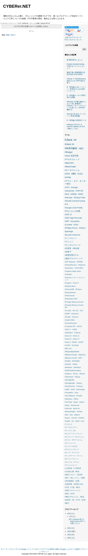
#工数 (72, 487)
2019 (69, 535)
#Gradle (68, 317)
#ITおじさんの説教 (72, 211)
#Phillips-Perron (71, 228)
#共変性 (68, 248)
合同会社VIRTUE (45, 23)
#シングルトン (71, 238)
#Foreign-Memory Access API (74, 306)
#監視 (82, 497)
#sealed (81, 418)
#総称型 (68, 500)
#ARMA (73, 194)
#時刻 (67, 494)
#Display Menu (70, 286)
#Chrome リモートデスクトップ (75, 279)
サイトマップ (6, 549)
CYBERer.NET (17, 6)
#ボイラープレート (72, 459)
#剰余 (77, 471)
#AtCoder (68, 198)
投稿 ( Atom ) (11, 35)
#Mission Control (71, 358)
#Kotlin (74, 342)
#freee (67, 405)
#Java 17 (76, 339)
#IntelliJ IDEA (70, 320)
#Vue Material (70, 396)
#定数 (77, 481)
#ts (73, 421)
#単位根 (76, 248)
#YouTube (68, 402)
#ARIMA (80, 262)
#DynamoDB (69, 289)
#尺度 (67, 487)
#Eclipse (78, 289)
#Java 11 (76, 336)
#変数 (83, 478)
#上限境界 (68, 468)
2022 (69, 513)
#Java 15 (68, 339)
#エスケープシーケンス (73, 434)
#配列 (67, 503)
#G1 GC (75, 310)
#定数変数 (68, 484)
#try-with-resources (72, 235)
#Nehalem (68, 367)
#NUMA (68, 361)
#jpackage (69, 231)
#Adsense (81, 265)
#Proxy (75, 374)
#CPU (67, 187)
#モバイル (68, 462)
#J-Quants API (70, 326)
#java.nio (76, 408)
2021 (69, 528)
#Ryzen (82, 374)
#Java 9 (68, 342)
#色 (73, 500)
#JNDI (74, 329)
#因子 (67, 478)
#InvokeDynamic (71, 323)
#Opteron (68, 374)
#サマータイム (77, 440)
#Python (82, 228)
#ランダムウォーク (73, 245)
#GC (81, 310)
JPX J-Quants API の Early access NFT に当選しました (77, 521)
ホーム (31, 31)
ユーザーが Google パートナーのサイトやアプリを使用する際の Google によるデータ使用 (45, 549)
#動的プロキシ (70, 475)
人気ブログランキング (73, 37)
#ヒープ (68, 452)
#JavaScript (69, 191)
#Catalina (68, 274)
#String (77, 377)
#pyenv (67, 418)
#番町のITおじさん (72, 497)
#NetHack (77, 367)
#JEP (67, 221)
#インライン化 (70, 430)
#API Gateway (70, 262)
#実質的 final (78, 484)
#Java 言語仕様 (71, 156)
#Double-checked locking (75, 201)
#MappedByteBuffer (72, 351)
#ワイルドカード (71, 465)
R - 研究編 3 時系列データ (76, 120)
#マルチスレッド (72, 159)
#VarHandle (80, 389)
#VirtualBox (69, 393)
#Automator (69, 268)
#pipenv (77, 415)
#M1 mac (68, 348)
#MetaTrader (70, 167)
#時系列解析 (71, 148)
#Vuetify (79, 396)
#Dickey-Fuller (79, 198)
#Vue (76, 393)
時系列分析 (25, 23)
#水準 (72, 494)
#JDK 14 (68, 214)
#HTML (68, 177)
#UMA (67, 389)
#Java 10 (68, 336)
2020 (69, 531)
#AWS (80, 194)
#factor (81, 402)
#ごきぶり (68, 424)
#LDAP (80, 342)
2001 (69, 538)
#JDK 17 (68, 329)
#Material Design (71, 355)
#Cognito (68, 283)
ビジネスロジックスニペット (9, 23)
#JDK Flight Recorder (73, 218)
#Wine (76, 399)
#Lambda (75, 345)
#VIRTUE (79, 191)
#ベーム (80, 456)
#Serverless (69, 377)
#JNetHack (69, 333)
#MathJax (82, 355)
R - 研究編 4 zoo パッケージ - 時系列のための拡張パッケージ (76, 89)
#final (67, 194)
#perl (66, 415)
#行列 (78, 500)
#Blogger (69, 152)
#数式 (78, 487)
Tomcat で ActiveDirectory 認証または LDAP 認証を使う (76, 81)
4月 (70, 516)
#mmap (79, 411)
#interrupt (68, 408)
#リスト (76, 462)
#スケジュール (70, 443)
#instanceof (75, 405)
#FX (66, 204)
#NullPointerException (73, 370)
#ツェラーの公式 (71, 446)
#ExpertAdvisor (70, 292)
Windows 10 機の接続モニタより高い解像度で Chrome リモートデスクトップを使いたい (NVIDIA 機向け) (76, 106)
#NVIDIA (68, 364)
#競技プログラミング (74, 258)
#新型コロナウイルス (73, 490)
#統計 (81, 148)
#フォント (69, 242)
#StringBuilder (70, 383)
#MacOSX (69, 163)
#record (74, 418)
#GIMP (67, 314)
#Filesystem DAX (71, 299)
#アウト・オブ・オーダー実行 (75, 182)
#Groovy (75, 317)
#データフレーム (72, 170)
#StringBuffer (69, 380)
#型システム (74, 478)
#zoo (82, 421)
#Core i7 (76, 283)
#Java (68, 139)
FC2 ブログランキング (73, 40)
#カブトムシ (79, 437)
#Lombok (68, 225)
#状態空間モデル (72, 255)
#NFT (80, 358)
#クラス (68, 440)
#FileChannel (69, 296)
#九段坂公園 (69, 471)
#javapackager (70, 411)
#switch (67, 421)
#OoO (76, 225)
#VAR (73, 389)
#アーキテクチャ (71, 427)
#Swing (79, 383)
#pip (71, 415)
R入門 (19, 23)
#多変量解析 (69, 481)
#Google (74, 187)
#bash (75, 402)
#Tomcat (79, 386)
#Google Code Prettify (74, 208)
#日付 (67, 174)
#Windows (68, 399)
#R (75, 140)
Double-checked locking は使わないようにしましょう (76, 66)
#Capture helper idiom (73, 271)
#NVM (74, 364)
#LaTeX (67, 345)
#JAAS (79, 326)
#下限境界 (77, 468)
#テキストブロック (72, 449)
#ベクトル (75, 452)
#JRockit (77, 333)
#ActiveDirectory (71, 265)
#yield (77, 421)
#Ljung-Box (75, 221)
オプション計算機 (34, 23)
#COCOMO (79, 268)
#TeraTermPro (70, 386)
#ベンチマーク (70, 456)
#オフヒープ (69, 437)
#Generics (75, 314)
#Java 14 (69, 144)
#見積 (83, 500)
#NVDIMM (75, 361)
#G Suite (68, 310)
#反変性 (80, 475)
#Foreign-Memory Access (74, 302)
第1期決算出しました (75, 60)
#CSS (80, 174)
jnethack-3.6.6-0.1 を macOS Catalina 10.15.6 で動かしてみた (76, 126)
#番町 (73, 174)
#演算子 (68, 252)
